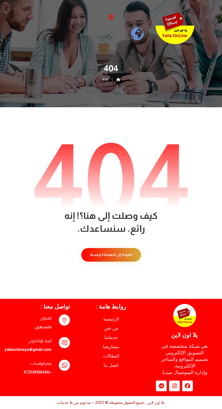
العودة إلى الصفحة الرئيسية (111, 255)
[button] (111, 17)
